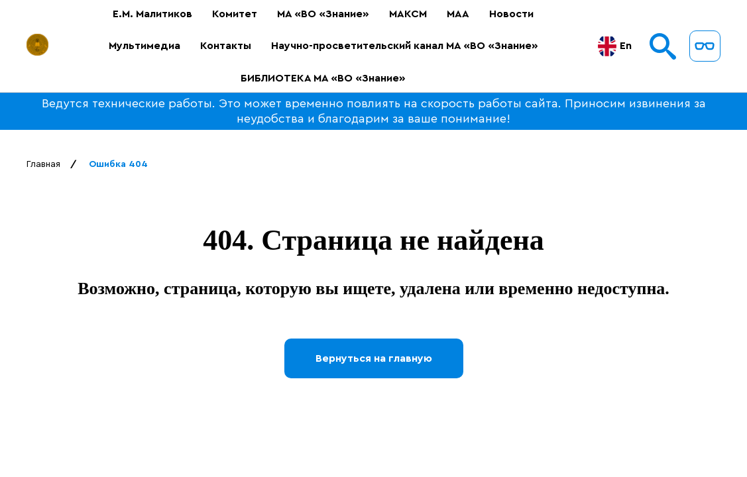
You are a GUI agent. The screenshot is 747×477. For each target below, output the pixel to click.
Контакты (221, 45)
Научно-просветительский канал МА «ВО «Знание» (400, 45)
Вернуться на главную (374, 358)
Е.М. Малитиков (148, 14)
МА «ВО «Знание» (319, 14)
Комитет (230, 14)
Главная (43, 164)
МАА (454, 14)
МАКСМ (404, 14)
